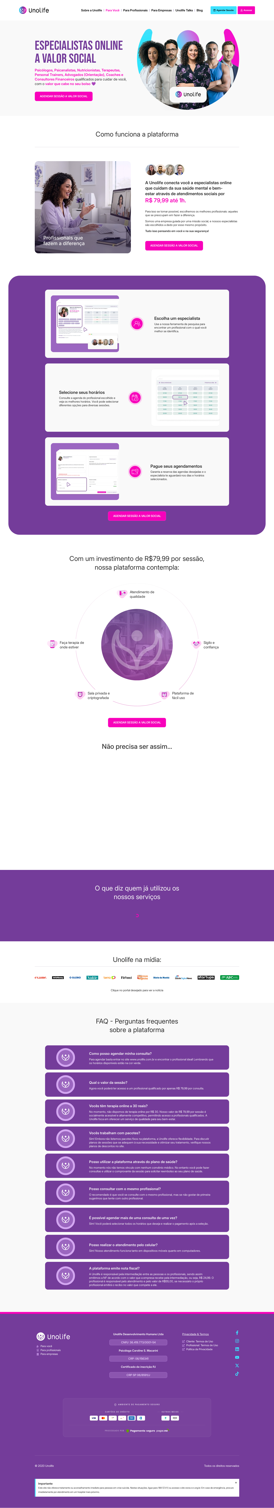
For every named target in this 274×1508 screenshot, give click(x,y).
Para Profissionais (135, 10)
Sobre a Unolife (91, 10)
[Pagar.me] (147, 1431)
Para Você (113, 10)
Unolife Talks (184, 10)
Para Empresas (161, 10)
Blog (200, 10)
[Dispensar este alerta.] (235, 1483)
